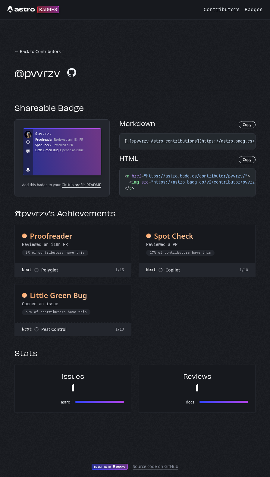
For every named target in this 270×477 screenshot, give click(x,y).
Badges (254, 9)
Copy (247, 124)
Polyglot (49, 270)
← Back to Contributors (37, 51)
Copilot (172, 270)
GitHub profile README (81, 184)
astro (65, 402)
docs (190, 402)
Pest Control (54, 329)
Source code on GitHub (155, 466)
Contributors (222, 9)
